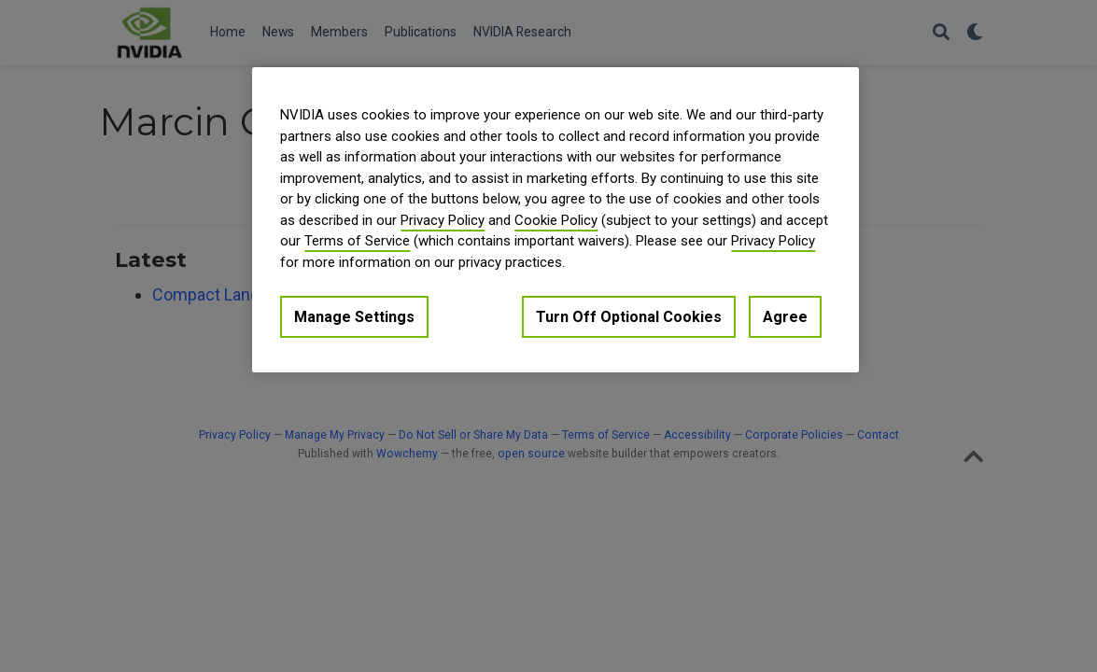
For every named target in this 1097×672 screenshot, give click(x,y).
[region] (555, 219)
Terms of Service (357, 240)
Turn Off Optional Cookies (629, 317)
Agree (785, 317)
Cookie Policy (556, 220)
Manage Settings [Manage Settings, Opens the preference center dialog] (354, 317)
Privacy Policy (443, 220)
